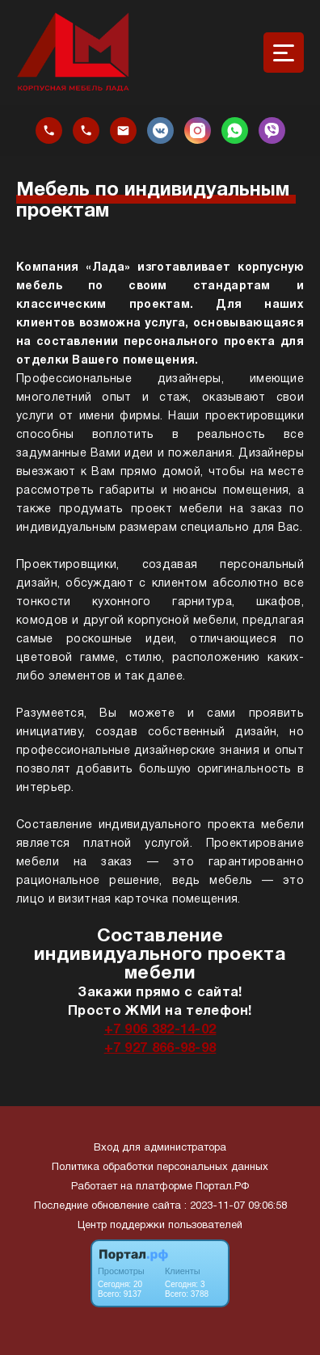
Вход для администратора (160, 1148)
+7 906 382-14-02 (160, 1030)
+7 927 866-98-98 (160, 1048)
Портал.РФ (222, 1187)
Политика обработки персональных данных (160, 1167)
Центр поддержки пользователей (160, 1226)
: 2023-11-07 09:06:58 (235, 1206)
